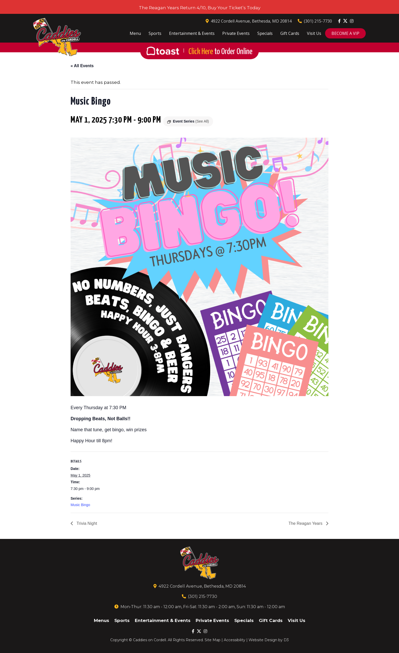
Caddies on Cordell (149, 640)
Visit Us (314, 33)
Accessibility (234, 640)
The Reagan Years (306, 523)
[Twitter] (345, 21)
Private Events (236, 33)
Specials (265, 33)
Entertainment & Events (192, 33)
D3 (286, 640)
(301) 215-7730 (315, 21)
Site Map (212, 640)
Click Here (220, 52)
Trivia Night (86, 523)
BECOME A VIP (345, 33)
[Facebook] (339, 21)
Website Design (263, 640)
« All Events (82, 66)
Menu (135, 33)
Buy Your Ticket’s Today (234, 7)
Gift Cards (289, 33)
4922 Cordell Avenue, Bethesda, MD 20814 (249, 21)
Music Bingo (80, 505)
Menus (101, 620)
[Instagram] (351, 21)
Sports (155, 33)
